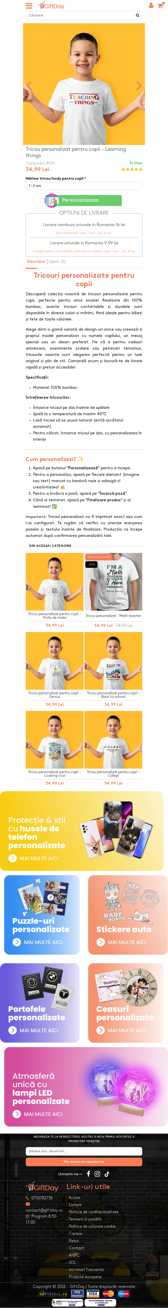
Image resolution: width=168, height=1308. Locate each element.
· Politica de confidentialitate (92, 1212)
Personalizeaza (72, 200)
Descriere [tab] (36, 262)
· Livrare (73, 1205)
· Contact (75, 1248)
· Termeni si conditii (83, 1219)
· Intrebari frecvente (85, 1270)
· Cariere (74, 1234)
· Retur (72, 1241)
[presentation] (29, 85)
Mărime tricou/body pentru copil (55, 179)
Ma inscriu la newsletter (84, 1162)
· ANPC (73, 1256)
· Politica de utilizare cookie (91, 1227)
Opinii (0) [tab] (57, 261)
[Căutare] (137, 15)
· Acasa (73, 1198)
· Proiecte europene (84, 1277)
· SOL (71, 1263)
